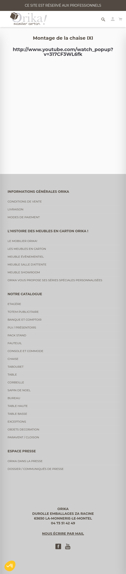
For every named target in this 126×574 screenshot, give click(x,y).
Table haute (18, 406)
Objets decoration (23, 429)
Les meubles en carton (27, 249)
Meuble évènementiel (26, 256)
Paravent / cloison (23, 437)
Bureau (14, 398)
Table (12, 374)
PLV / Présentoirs (22, 327)
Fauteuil (15, 343)
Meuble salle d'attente (27, 264)
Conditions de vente (25, 201)
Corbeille (16, 382)
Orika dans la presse (25, 461)
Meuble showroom (24, 272)
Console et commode (25, 351)
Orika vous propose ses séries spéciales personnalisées (55, 280)
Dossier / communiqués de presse (36, 469)
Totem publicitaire (23, 312)
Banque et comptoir (24, 319)
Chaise (13, 359)
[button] (10, 566)
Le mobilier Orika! (22, 241)
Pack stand (17, 335)
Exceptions (17, 421)
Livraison (15, 209)
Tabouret (15, 366)
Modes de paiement (24, 217)
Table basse (17, 413)
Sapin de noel (19, 390)
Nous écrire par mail (63, 533)
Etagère (14, 304)
